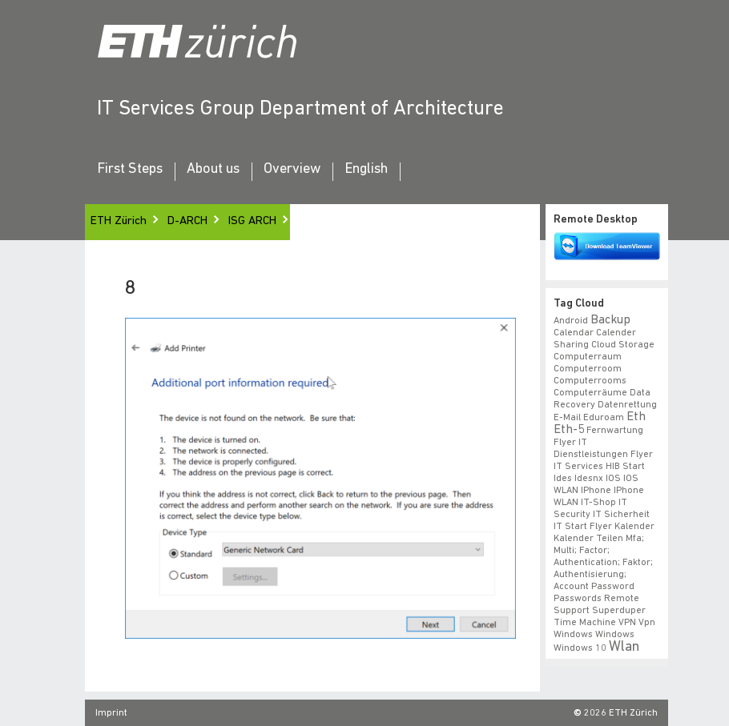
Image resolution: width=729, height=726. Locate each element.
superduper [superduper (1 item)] (619, 611)
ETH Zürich (119, 221)
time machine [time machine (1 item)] (585, 623)
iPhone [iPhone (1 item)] (596, 490)
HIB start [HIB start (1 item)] (625, 466)
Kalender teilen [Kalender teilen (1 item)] (588, 538)
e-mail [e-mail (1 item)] (567, 418)
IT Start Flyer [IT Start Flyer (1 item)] (583, 526)
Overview (292, 169)
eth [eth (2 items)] (636, 417)
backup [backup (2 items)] (610, 320)
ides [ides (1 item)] (563, 478)
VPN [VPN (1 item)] (627, 623)
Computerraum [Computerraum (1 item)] (588, 357)
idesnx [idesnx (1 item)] (588, 478)
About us (213, 169)
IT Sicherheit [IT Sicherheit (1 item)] (621, 514)
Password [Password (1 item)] (612, 587)
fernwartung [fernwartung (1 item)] (614, 430)
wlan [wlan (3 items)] (624, 647)
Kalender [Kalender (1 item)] (634, 526)
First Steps (130, 169)
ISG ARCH (252, 221)
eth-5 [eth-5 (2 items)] (569, 429)
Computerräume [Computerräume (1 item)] (590, 393)
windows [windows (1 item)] (614, 635)
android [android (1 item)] (571, 321)
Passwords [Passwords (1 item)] (578, 599)
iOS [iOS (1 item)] (613, 478)
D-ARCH (187, 221)
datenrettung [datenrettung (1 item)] (627, 405)
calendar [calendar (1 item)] (574, 333)
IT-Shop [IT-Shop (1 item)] (598, 502)
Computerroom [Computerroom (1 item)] (588, 369)
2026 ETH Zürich (621, 713)
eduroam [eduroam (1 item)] (603, 418)
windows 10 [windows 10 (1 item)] (580, 648)
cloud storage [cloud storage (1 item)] (622, 345)
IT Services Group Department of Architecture (300, 109)
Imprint (111, 713)
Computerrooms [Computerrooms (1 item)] (590, 381)
